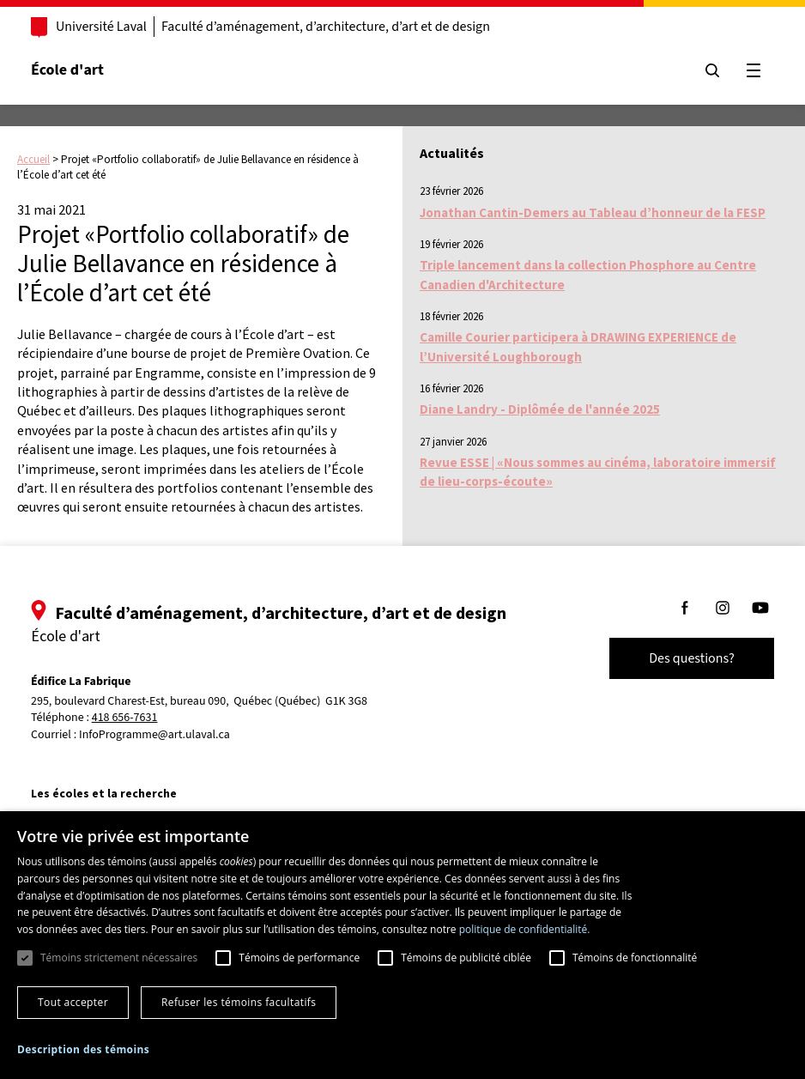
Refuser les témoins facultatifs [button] (238, 1002)
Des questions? (692, 658)
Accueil (33, 159)
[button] (83, 1049)
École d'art (67, 70)
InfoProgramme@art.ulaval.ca (154, 734)
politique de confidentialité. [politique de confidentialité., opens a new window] (524, 929)
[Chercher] (712, 70)
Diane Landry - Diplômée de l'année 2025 (540, 409)
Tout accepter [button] (73, 1002)
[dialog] (402, 945)
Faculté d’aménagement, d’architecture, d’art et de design (325, 26)
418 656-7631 (125, 718)
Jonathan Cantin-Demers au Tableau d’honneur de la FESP (593, 212)
